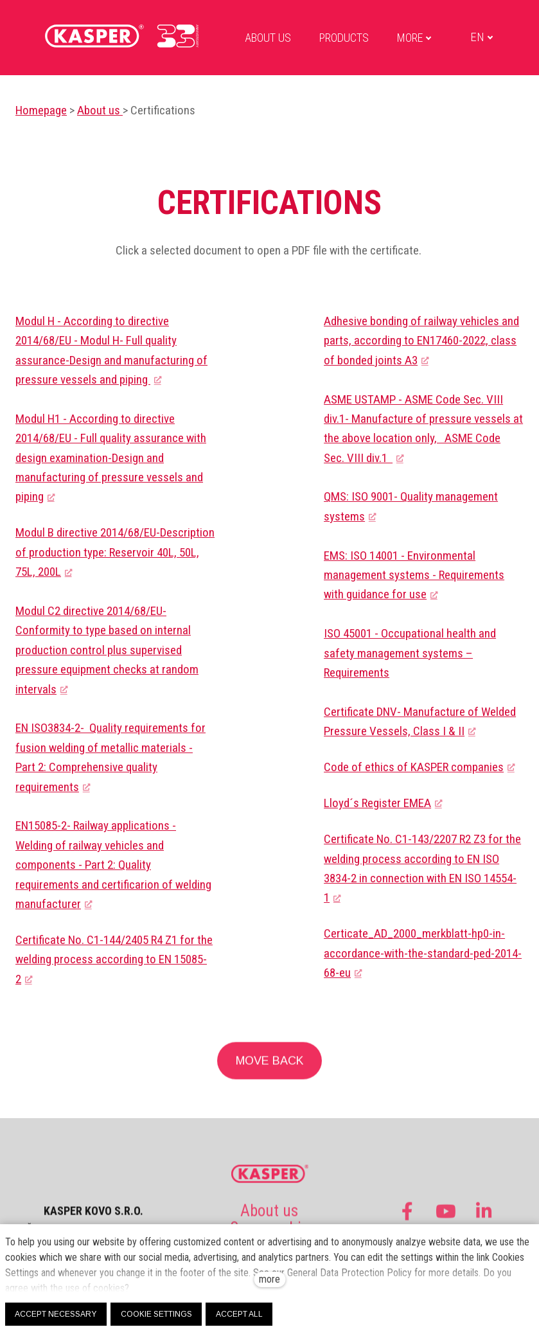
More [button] (406, 37)
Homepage (41, 110)
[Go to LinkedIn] (484, 1218)
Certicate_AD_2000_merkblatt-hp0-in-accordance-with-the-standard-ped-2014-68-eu (423, 953)
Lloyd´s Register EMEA (377, 803)
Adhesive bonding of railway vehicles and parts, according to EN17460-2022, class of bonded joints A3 (421, 341)
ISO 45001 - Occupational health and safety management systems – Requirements (410, 653)
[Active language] (474, 37)
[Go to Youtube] (446, 1218)
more (269, 1279)
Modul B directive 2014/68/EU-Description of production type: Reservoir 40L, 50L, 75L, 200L (115, 553)
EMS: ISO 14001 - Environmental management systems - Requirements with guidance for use (414, 575)
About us (100, 110)
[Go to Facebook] (407, 1218)
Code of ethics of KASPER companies (414, 767)
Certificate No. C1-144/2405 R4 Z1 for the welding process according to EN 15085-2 (114, 959)
